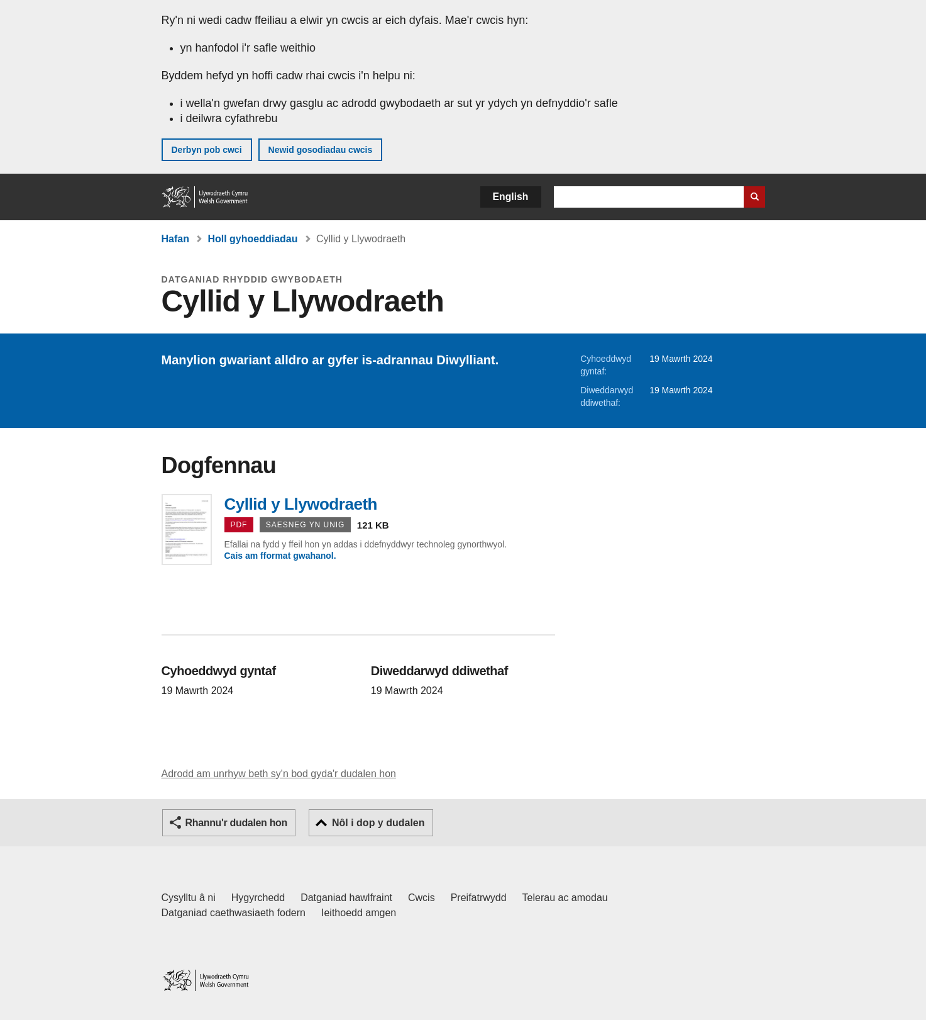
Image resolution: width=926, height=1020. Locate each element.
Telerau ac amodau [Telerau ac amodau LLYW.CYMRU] (565, 897)
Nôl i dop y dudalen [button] (378, 822)
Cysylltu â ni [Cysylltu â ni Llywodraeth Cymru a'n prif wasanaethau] (189, 897)
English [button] (511, 196)
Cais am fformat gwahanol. (280, 556)
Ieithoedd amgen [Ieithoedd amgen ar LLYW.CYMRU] (358, 912)
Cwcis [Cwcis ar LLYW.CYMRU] (421, 897)
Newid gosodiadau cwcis (320, 150)
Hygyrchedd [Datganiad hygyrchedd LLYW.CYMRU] (258, 897)
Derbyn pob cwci (207, 150)
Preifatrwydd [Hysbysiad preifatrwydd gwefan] (479, 897)
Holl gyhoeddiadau (252, 238)
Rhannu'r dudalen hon (236, 822)
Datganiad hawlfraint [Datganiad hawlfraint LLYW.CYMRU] (346, 897)
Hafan (175, 238)
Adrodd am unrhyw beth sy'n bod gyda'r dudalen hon (279, 773)
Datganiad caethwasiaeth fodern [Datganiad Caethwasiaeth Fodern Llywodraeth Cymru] (234, 912)
